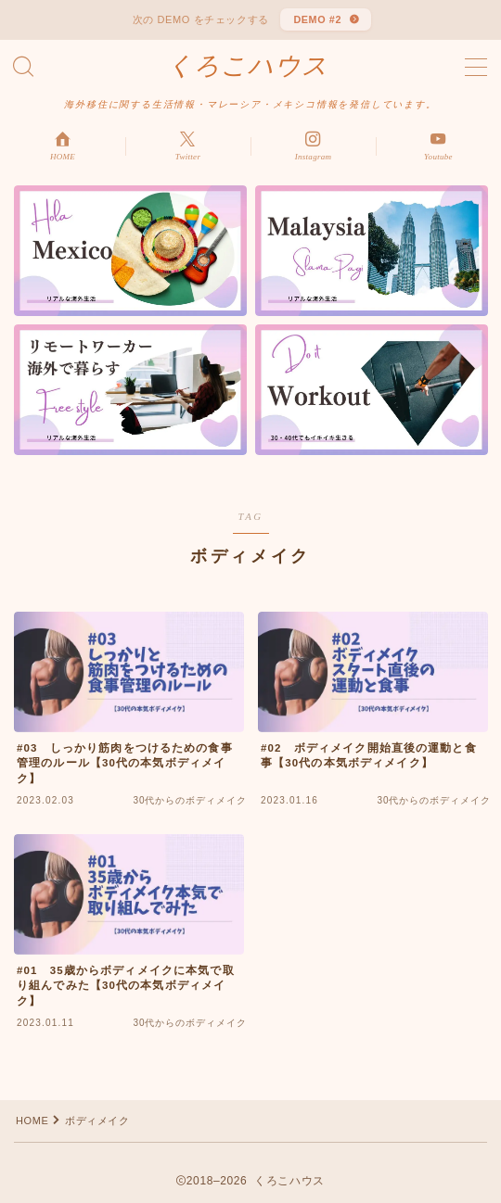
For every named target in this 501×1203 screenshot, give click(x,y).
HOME (32, 1120)
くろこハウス (247, 66)
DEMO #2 (317, 19)
